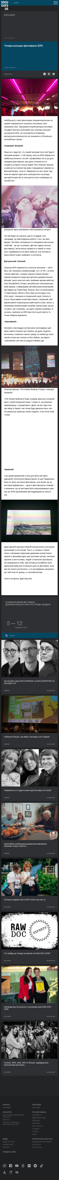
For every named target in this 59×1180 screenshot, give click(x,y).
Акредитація (8, 1144)
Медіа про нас (9, 1142)
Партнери (36, 1123)
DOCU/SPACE (37, 1147)
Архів (34, 1134)
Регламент (36, 1115)
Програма (36, 1105)
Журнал (6, 1105)
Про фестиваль (39, 1112)
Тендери (35, 1129)
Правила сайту (9, 1152)
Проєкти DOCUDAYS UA (42, 1139)
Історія (35, 1131)
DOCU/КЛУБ (36, 1144)
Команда (36, 1120)
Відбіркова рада (39, 1118)
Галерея (6, 1147)
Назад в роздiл (9, 38)
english (16, 2)
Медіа (5, 1139)
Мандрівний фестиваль (42, 1142)
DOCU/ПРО (36, 1107)
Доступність (37, 1126)
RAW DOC (6, 1120)
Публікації (7, 1107)
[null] (44, 74)
